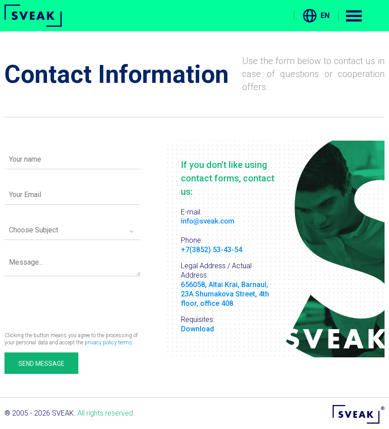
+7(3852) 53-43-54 (211, 249)
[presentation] (72, 300)
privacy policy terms (108, 342)
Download (197, 329)
